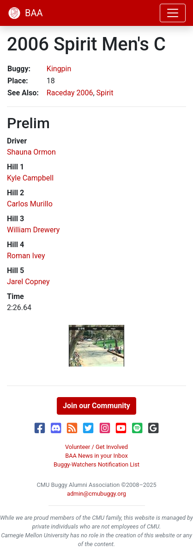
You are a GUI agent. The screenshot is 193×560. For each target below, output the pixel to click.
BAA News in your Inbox (96, 455)
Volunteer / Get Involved (96, 446)
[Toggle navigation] (173, 13)
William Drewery (33, 229)
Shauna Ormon (31, 152)
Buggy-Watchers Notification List (96, 464)
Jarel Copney (28, 281)
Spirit (105, 92)
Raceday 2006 (70, 92)
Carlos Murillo (30, 203)
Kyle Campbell (30, 178)
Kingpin (59, 68)
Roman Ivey (26, 255)
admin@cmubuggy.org (96, 493)
